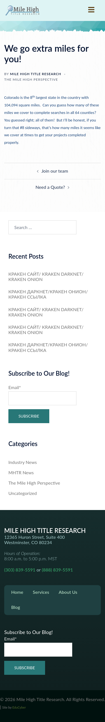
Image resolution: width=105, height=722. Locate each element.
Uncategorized (22, 493)
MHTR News (21, 472)
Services (41, 592)
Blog (15, 607)
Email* (42, 395)
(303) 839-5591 (19, 569)
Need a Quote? (50, 187)
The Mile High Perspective (31, 79)
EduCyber (19, 707)
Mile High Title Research (35, 74)
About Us (68, 592)
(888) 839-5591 (57, 569)
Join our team (54, 170)
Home (17, 592)
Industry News (22, 462)
